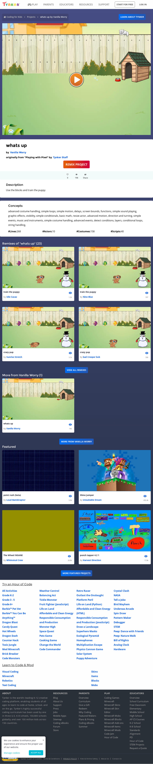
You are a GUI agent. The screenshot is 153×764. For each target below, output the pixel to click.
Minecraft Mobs (112, 715)
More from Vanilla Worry (76, 441)
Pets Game (45, 636)
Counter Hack (10, 640)
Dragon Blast (10, 622)
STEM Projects (137, 744)
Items (94, 676)
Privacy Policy (70, 759)
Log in (143, 4)
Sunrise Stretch (14, 357)
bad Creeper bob (91, 357)
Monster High (47, 627)
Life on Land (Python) (89, 604)
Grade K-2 (8, 595)
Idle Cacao (11, 296)
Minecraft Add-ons (113, 723)
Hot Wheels (9, 631)
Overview (84, 697)
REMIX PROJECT (76, 164)
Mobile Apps (59, 715)
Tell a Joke (120, 600)
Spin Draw (120, 613)
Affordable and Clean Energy (56, 613)
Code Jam (109, 733)
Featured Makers (87, 715)
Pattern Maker (122, 618)
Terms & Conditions (51, 759)
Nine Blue (88, 296)
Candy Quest (9, 627)
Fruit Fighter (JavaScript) (54, 604)
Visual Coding (10, 671)
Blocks (95, 680)
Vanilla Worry (18, 152)
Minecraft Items (112, 726)
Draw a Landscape (87, 627)
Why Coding (85, 712)
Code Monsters (11, 658)
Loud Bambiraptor (15, 500)
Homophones (84, 640)
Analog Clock (121, 645)
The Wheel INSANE (13, 555)
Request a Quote (138, 748)
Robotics (7, 680)
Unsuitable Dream (92, 500)
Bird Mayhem (122, 604)
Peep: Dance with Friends (129, 631)
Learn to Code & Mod (18, 665)
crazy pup (8, 352)
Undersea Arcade (124, 609)
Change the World (50, 645)
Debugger (119, 622)
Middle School (137, 712)
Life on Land (46, 609)
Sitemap (57, 719)
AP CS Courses (137, 719)
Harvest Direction (92, 560)
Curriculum (84, 701)
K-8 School (135, 726)
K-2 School (135, 723)
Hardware (120, 649)
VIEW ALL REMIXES (76, 370)
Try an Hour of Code (17, 584)
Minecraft (8, 676)
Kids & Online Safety (89, 759)
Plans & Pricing (86, 719)
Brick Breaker (10, 654)
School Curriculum (139, 701)
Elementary (135, 708)
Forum (56, 726)
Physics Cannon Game (89, 649)
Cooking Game (48, 640)
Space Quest (46, 631)
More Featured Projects (77, 573)
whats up (8, 423)
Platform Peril (84, 600)
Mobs (94, 685)
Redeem (83, 708)
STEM (117, 627)
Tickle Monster (48, 600)
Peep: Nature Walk (125, 636)
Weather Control (49, 591)
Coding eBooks (61, 723)
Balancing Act (47, 595)
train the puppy (11, 291)
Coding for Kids (14, 16)
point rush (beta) (12, 495)
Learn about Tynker (132, 16)
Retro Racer (83, 591)
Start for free (125, 4)
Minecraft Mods (112, 730)
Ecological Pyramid (87, 636)
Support (57, 705)
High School (136, 715)
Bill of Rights (121, 640)
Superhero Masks (86, 631)
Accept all (36, 752)
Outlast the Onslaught (90, 595)
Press (56, 708)
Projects (31, 16)
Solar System (84, 654)
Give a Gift (84, 705)
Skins (94, 671)
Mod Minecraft (11, 649)
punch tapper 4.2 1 (89, 555)
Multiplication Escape (89, 645)
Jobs (55, 712)
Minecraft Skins (112, 705)
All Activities (9, 591)
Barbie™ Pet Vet (11, 609)
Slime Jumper (87, 495)
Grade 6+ (7, 604)
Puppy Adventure (86, 658)
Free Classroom (138, 705)
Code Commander (50, 649)
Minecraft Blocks (112, 719)
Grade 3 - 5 (8, 600)
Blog (55, 697)
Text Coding (9, 685)
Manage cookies (12, 752)
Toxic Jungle (9, 645)
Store (56, 730)
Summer (83, 726)
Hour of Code (111, 737)
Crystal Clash (121, 591)
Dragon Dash (10, 636)
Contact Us (116, 759)
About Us (58, 701)
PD (131, 737)
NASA (117, 595)
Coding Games (111, 697)
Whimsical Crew (14, 560)
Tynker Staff (60, 157)
